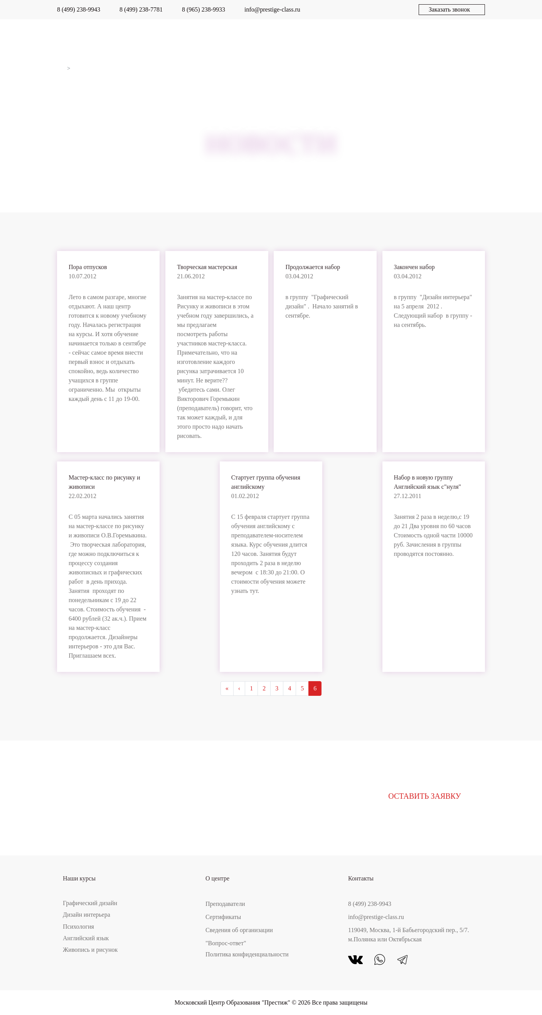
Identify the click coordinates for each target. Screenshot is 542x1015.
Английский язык (86, 938)
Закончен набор (414, 267)
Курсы (80, 38)
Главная (60, 68)
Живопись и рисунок (90, 949)
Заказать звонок (449, 9)
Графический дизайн (90, 903)
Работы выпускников (202, 38)
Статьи (417, 38)
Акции (320, 38)
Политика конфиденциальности (247, 954)
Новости (368, 38)
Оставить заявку (424, 796)
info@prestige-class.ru (272, 9)
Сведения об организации (239, 930)
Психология (78, 926)
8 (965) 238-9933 (203, 9)
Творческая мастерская (207, 267)
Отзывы (274, 38)
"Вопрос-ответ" (225, 943)
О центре (128, 38)
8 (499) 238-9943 (78, 9)
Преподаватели (225, 904)
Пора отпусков (88, 267)
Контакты (468, 38)
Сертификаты (223, 917)
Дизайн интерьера (86, 914)
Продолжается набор (312, 267)
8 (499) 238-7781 (141, 9)
